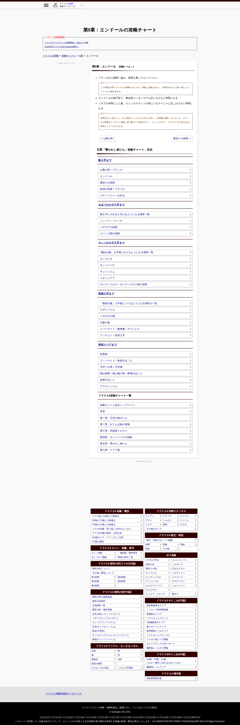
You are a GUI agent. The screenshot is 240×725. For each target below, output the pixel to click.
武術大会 (150, 564)
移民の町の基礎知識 (102, 597)
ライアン (149, 516)
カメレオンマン (179, 560)
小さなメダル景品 (100, 668)
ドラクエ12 (175, 717)
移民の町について (101, 568)
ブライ (148, 520)
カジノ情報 (96, 553)
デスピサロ (151, 590)
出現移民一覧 (98, 605)
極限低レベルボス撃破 (157, 648)
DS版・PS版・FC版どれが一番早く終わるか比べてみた (164, 661)
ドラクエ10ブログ (192, 717)
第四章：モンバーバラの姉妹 (116, 437)
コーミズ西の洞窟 (110, 233)
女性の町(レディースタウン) (106, 614)
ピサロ (183, 524)
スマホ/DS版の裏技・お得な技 (107, 533)
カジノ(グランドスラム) (103, 622)
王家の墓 (105, 322)
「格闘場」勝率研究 (127, 553)
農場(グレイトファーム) (103, 639)
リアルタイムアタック (157, 618)
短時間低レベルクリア (157, 631)
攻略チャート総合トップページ (117, 405)
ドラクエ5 (91, 717)
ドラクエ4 (79, 717)
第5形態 (95, 585)
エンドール (106, 176)
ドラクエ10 (150, 717)
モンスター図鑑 (99, 557)
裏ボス (175, 594)
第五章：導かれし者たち (113, 443)
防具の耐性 (96, 663)
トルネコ (167, 520)
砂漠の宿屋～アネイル (112, 189)
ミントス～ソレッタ (111, 220)
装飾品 (94, 659)
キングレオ (106, 258)
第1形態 (95, 577)
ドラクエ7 (114, 717)
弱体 (182, 544)
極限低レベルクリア (156, 667)
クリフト (184, 516)
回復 (165, 544)
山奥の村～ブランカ (111, 169)
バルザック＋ (178, 573)
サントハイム (107, 271)
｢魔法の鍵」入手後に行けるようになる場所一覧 (126, 252)
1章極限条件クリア (156, 622)
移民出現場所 (98, 601)
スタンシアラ (107, 278)
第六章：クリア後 (110, 450)
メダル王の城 (107, 316)
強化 (147, 548)
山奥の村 (108, 138)
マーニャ (184, 520)
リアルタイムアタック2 (158, 635)
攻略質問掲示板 (154, 678)
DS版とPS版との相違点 (104, 520)
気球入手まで (106, 293)
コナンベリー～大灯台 (112, 195)
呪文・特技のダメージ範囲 (160, 540)
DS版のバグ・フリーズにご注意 (107, 537)
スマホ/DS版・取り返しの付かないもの (111, 529)
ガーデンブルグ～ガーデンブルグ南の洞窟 (123, 284)
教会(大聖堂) (98, 631)
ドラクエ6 (103, 717)
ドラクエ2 (56, 717)
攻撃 (147, 544)
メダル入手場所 (125, 668)
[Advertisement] (120, 15)
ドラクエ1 (44, 717)
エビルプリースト (154, 585)
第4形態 (122, 581)
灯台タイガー (178, 568)
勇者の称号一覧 (125, 557)
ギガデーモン (178, 581)
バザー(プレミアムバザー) (105, 618)
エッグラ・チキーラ (155, 594)
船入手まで (104, 160)
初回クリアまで (107, 344)
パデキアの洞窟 (108, 227)
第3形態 (95, 581)
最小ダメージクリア (156, 626)
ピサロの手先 (152, 560)
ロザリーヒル (107, 309)
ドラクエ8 (126, 717)
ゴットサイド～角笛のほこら (116, 360)
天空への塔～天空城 (111, 367)
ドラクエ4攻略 (50, 55)
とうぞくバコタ (153, 577)
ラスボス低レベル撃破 (157, 639)
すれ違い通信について (103, 573)
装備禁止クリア (154, 614)
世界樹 (103, 354)
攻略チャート (69, 55)
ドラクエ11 (162, 717)
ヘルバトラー (178, 585)
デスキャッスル (108, 386)
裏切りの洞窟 (180, 138)
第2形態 (122, 577)
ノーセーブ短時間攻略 (157, 609)
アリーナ (167, 516)
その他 (166, 548)
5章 (81, 55)
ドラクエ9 (138, 717)
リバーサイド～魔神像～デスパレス (120, 329)
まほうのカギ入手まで (111, 204)
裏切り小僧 (151, 568)
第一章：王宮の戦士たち (113, 418)
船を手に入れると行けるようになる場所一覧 (125, 214)
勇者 (165, 524)
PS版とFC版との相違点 (103, 524)
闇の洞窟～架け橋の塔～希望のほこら (121, 373)
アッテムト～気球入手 (112, 335)
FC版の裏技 (98, 541)
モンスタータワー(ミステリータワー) (110, 635)
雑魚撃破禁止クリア (156, 605)
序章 (102, 411)
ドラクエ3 (68, 717)
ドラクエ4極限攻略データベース (64, 693)
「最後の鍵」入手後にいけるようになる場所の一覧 (128, 303)
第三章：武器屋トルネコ (113, 430)
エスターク (177, 577)
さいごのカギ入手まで (111, 242)
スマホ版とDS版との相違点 (105, 516)
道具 (120, 659)
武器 (93, 650)
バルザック (177, 564)
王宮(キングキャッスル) (103, 626)
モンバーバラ (107, 265)
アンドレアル (152, 581)
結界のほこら (107, 379)
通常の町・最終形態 (102, 609)
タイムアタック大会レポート (161, 643)
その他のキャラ (154, 529)
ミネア (148, 524)
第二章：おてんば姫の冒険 (115, 424)
